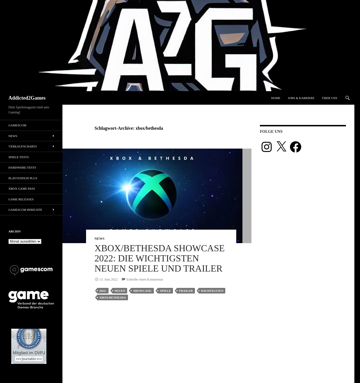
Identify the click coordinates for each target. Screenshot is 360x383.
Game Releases (21, 199)
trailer (186, 290)
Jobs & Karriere (301, 98)
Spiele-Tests (18, 157)
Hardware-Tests (22, 167)
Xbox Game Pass (21, 188)
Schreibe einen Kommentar (144, 279)
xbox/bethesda (112, 297)
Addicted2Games (27, 98)
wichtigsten (212, 290)
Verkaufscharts (22, 146)
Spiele (165, 290)
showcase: (142, 290)
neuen (119, 290)
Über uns (329, 98)
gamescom (17, 125)
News (99, 239)
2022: (103, 290)
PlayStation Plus (22, 178)
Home (275, 98)
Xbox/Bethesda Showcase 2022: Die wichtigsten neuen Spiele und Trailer (159, 258)
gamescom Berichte (25, 209)
